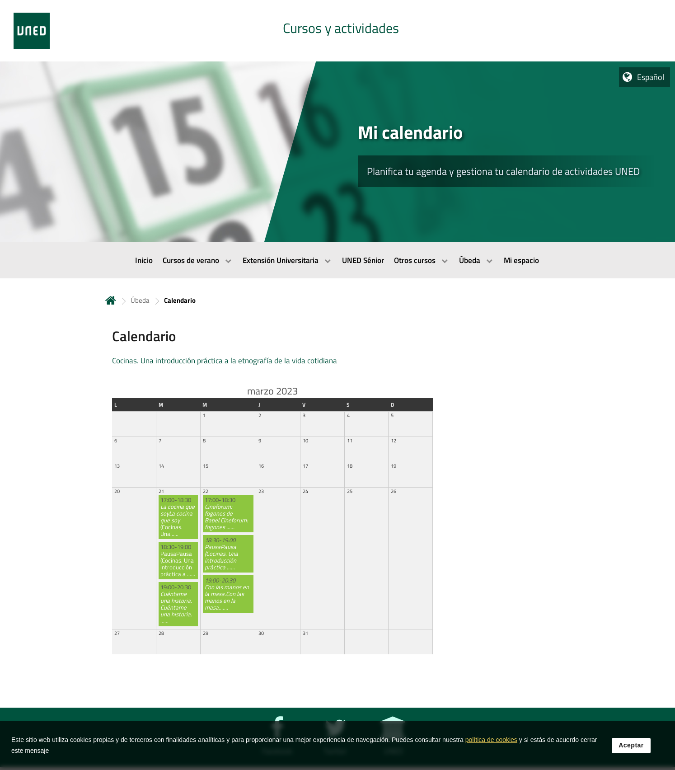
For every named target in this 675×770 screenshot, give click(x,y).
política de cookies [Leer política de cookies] (491, 739)
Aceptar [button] (631, 745)
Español (650, 77)
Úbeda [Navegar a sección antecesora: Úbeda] (140, 300)
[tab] (337, 30)
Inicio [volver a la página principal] (111, 300)
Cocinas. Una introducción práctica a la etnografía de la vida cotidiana (224, 360)
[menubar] (337, 260)
